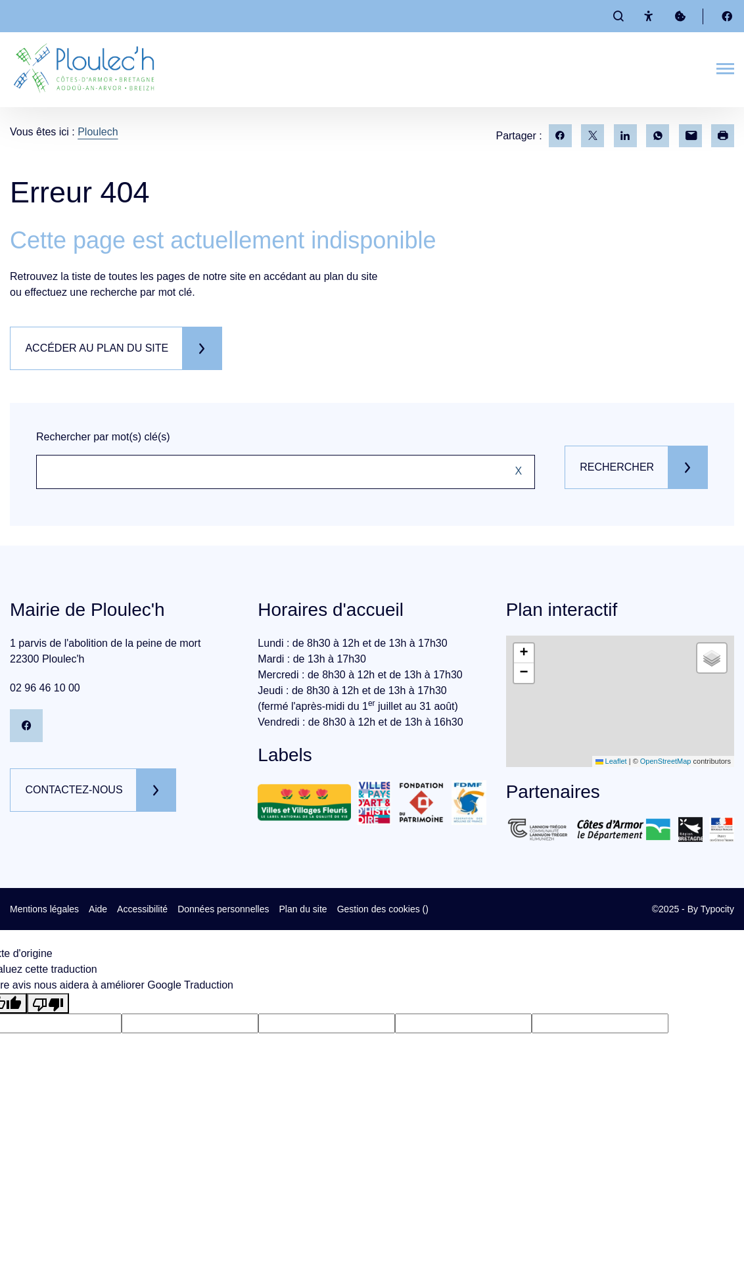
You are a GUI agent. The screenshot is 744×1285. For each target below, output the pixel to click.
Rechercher (614, 467)
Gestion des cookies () (383, 909)
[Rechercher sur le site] (283, 472)
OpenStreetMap (665, 761)
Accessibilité (142, 909)
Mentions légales (44, 909)
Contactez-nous (75, 789)
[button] (524, 653)
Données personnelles (223, 909)
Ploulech (98, 131)
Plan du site (303, 909)
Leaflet (611, 761)
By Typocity (710, 909)
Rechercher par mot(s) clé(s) (103, 436)
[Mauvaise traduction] (48, 1003)
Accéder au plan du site (98, 348)
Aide (98, 909)
